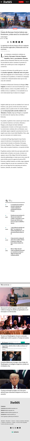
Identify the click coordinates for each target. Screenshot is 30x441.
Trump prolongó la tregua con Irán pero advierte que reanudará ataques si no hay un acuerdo (14, 392)
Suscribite (21, 1)
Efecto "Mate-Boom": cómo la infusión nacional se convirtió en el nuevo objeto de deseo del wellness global (17, 252)
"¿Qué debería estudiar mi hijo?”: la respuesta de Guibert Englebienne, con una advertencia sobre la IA (17, 231)
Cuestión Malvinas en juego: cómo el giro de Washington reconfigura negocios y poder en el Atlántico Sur (15, 364)
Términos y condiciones (6, 422)
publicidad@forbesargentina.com (11, 408)
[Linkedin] (20, 428)
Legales (13, 422)
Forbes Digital (4, 36)
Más (17, 200)
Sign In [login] (27, 1)
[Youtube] (17, 428)
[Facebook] (10, 428)
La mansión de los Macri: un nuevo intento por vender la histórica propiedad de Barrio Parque (17, 208)
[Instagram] (15, 428)
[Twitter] (13, 428)
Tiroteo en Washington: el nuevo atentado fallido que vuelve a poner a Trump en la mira (15, 337)
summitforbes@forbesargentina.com (11, 412)
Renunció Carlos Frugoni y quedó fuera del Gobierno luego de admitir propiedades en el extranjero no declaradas (14, 309)
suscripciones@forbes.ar (11, 414)
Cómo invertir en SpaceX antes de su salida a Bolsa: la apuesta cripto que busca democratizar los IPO (17, 241)
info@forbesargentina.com (9, 410)
